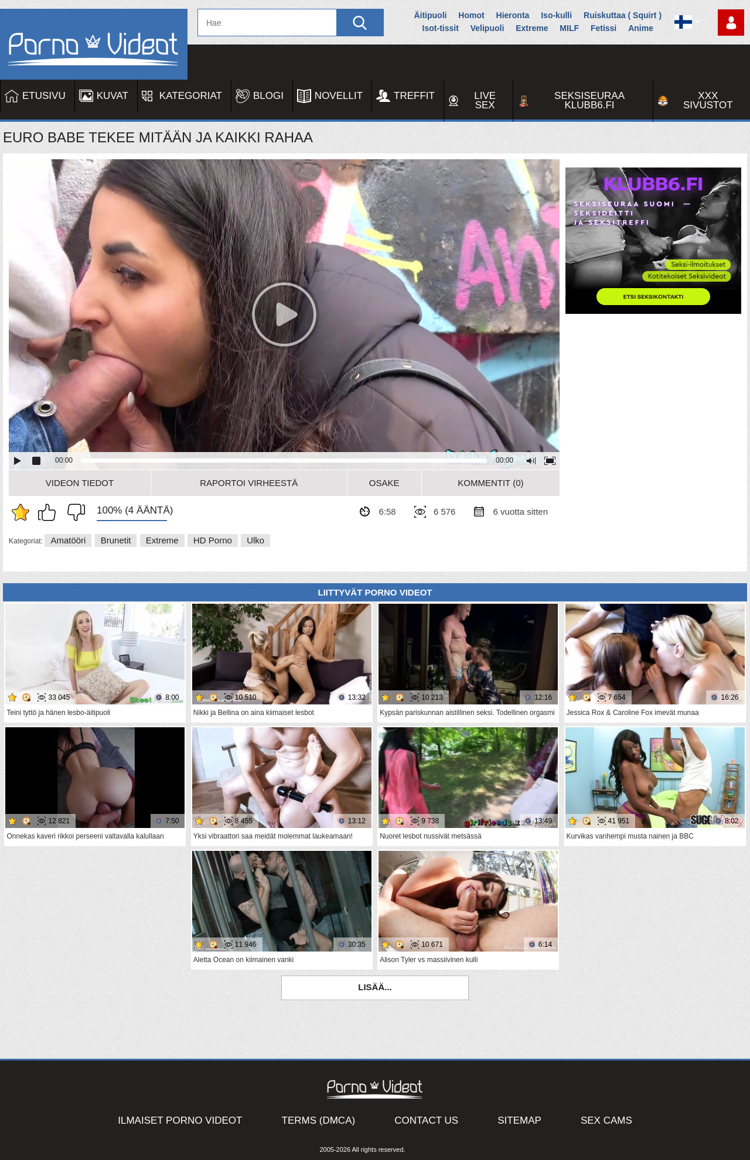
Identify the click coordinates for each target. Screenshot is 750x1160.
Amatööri (68, 540)
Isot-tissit (440, 28)
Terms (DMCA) (319, 1120)
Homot (471, 15)
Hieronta (513, 15)
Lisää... (375, 987)
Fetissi (603, 28)
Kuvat (112, 95)
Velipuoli (487, 28)
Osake (384, 483)
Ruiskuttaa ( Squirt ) (623, 15)
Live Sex (485, 100)
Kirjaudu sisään (731, 22)
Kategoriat (190, 95)
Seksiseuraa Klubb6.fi (589, 100)
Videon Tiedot (80, 483)
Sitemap (519, 1120)
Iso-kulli (556, 15)
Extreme (532, 28)
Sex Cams (606, 1120)
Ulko (255, 540)
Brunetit (116, 540)
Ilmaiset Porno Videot (180, 1120)
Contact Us (426, 1120)
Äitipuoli (430, 15)
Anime (640, 28)
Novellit (339, 95)
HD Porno (212, 540)
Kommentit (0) (490, 483)
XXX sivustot (708, 100)
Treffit (414, 95)
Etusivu (44, 95)
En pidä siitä (73, 512)
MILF (569, 28)
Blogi (268, 95)
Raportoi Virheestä (249, 483)
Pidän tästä (50, 512)
